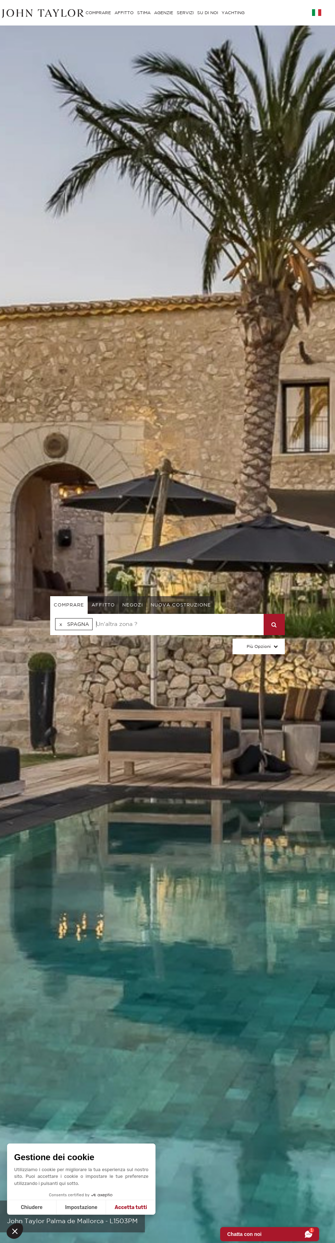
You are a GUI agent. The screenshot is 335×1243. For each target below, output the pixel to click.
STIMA (144, 12)
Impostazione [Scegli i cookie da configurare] (81, 1207)
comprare (69, 605)
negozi (132, 605)
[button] (14, 1230)
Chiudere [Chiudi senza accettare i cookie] (31, 1207)
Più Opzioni (259, 646)
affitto (103, 605)
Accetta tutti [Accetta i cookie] (131, 1207)
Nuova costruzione (181, 605)
